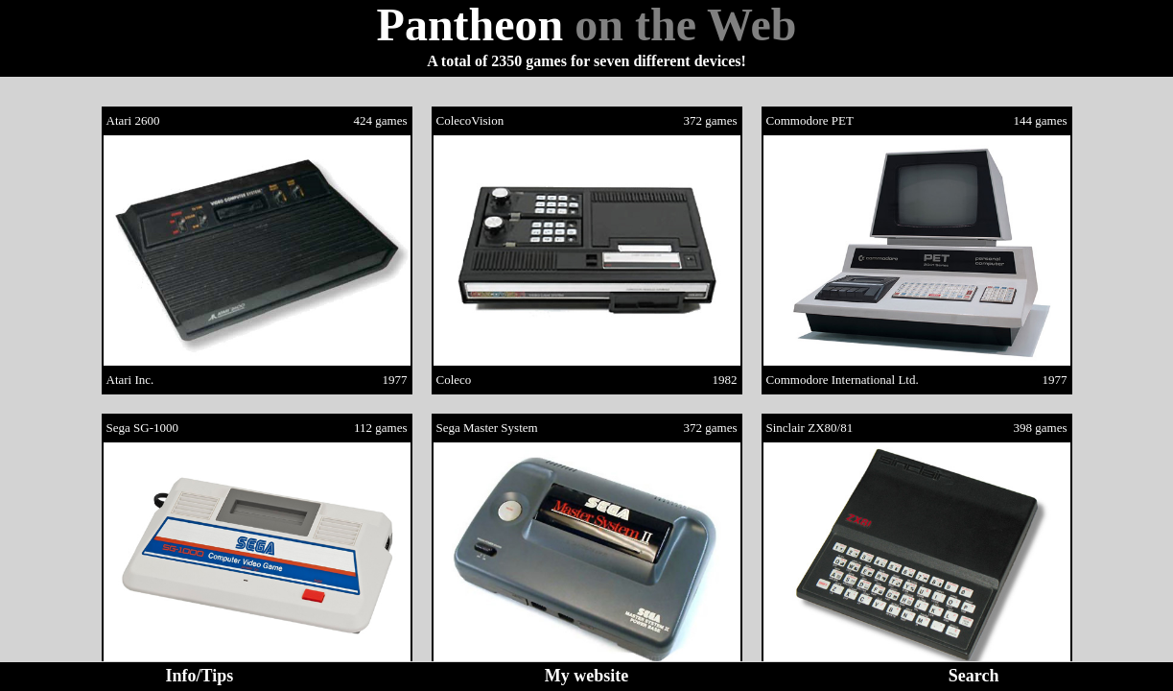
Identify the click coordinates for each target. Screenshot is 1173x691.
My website (586, 675)
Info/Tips (200, 675)
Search (974, 675)
